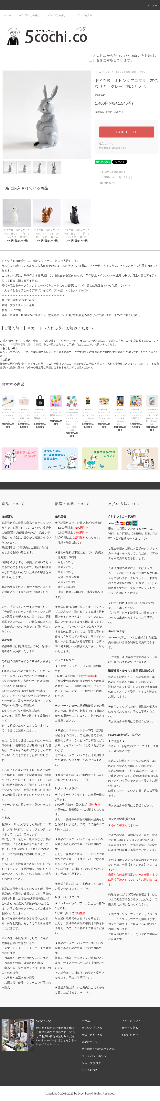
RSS (84, 1070)
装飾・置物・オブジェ (136, 72)
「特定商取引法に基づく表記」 (25, 344)
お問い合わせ (130, 1034)
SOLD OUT (126, 132)
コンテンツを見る (80, 15)
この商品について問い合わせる (114, 177)
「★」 (87, 779)
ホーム (7, 15)
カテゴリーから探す (27, 15)
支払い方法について (94, 1027)
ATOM (93, 1070)
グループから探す (54, 15)
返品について (106, 143)
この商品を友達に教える (110, 172)
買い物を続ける (105, 183)
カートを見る (130, 1027)
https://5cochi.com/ (47, 1044)
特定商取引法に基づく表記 (113, 148)
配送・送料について (94, 1034)
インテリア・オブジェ (113, 72)
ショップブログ (91, 1063)
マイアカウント (131, 1020)
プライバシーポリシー (95, 1056)
